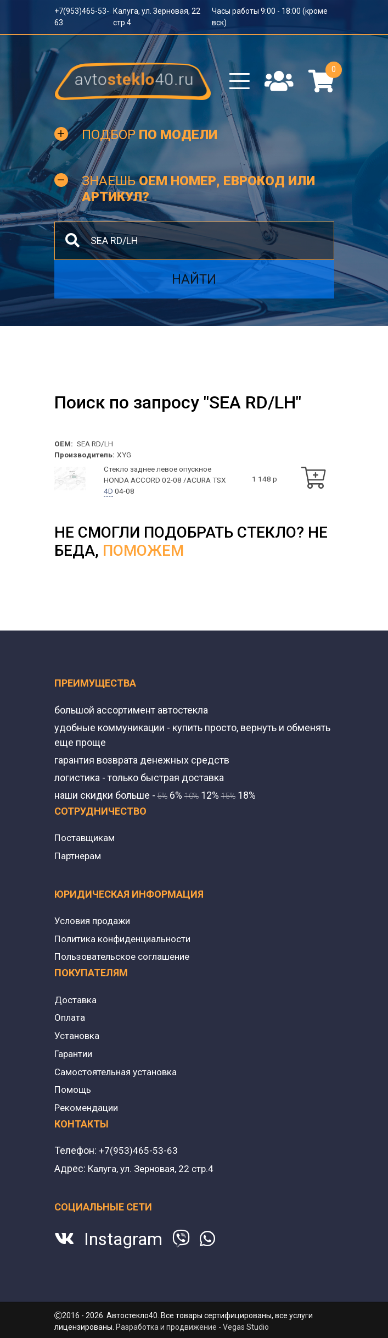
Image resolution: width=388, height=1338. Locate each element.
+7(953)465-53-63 (138, 1152)
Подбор (149, 139)
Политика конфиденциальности (126, 943)
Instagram (123, 1240)
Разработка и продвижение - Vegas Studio (192, 1327)
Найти (194, 283)
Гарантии (74, 1056)
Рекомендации (88, 1109)
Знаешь (198, 193)
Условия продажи (95, 926)
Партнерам (79, 861)
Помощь (73, 1091)
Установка (77, 1038)
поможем (143, 557)
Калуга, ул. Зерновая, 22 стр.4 (154, 1169)
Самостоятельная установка (118, 1074)
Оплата (70, 1021)
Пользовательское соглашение (125, 961)
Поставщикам (86, 843)
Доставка (76, 1003)
